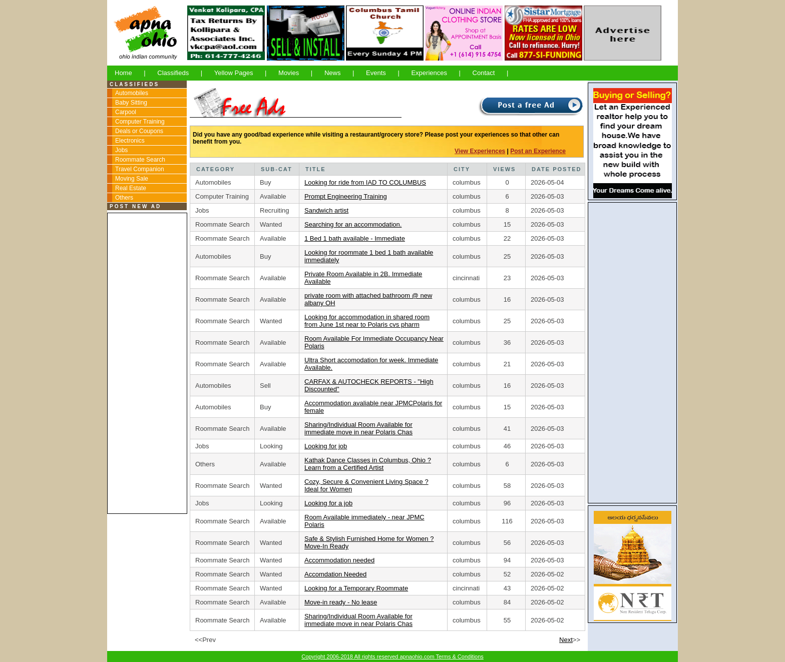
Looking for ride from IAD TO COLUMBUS (365, 182)
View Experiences (480, 151)
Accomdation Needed (335, 574)
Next (566, 639)
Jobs (121, 150)
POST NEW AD (135, 206)
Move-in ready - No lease (340, 602)
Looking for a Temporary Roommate (356, 588)
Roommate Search (140, 159)
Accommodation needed (339, 560)
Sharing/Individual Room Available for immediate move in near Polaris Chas (358, 428)
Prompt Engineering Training (345, 196)
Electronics (130, 140)
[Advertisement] (146, 363)
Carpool (125, 112)
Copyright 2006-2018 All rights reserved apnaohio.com (368, 656)
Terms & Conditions (459, 656)
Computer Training (140, 121)
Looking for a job (328, 503)
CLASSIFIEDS (134, 84)
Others (124, 197)
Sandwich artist (326, 210)
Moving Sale (131, 178)
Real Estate (130, 188)
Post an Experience (538, 151)
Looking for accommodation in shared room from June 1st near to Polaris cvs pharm (367, 320)
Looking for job (325, 446)
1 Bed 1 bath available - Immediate (354, 238)
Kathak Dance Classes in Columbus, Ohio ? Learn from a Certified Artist (367, 463)
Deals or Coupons (139, 131)
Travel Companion (139, 169)
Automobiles (131, 93)
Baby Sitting (131, 102)
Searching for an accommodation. (353, 224)
